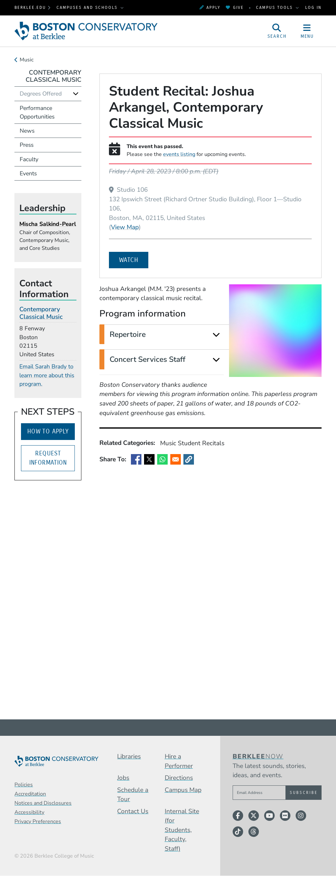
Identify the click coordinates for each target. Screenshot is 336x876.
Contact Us (132, 811)
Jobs (123, 778)
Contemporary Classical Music (53, 76)
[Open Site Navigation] (307, 31)
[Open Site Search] (277, 31)
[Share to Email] (175, 459)
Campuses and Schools (87, 7)
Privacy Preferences (37, 821)
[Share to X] (149, 459)
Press (26, 145)
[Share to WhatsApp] (162, 459)
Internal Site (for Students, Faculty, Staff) (182, 830)
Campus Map (183, 790)
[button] (188, 459)
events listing (179, 154)
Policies (23, 784)
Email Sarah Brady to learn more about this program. (46, 375)
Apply (210, 7)
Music (26, 59)
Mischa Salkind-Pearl (47, 224)
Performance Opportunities (37, 112)
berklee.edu (30, 7)
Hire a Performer (179, 761)
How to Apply (48, 431)
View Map (125, 227)
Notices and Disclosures (43, 803)
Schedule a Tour (132, 795)
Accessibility (29, 812)
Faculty (29, 159)
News (27, 131)
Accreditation (30, 794)
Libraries (129, 756)
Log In (313, 7)
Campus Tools (275, 7)
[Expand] (216, 334)
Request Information (48, 458)
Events (28, 173)
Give (234, 7)
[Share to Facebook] (136, 459)
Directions (179, 778)
